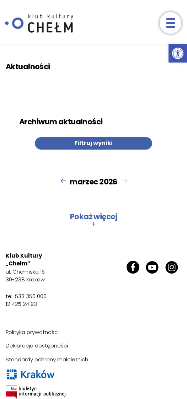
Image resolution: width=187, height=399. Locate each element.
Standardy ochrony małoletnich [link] (47, 359)
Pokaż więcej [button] (93, 220)
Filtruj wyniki (93, 143)
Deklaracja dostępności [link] (37, 345)
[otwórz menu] (170, 23)
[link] (178, 53)
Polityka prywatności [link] (32, 332)
